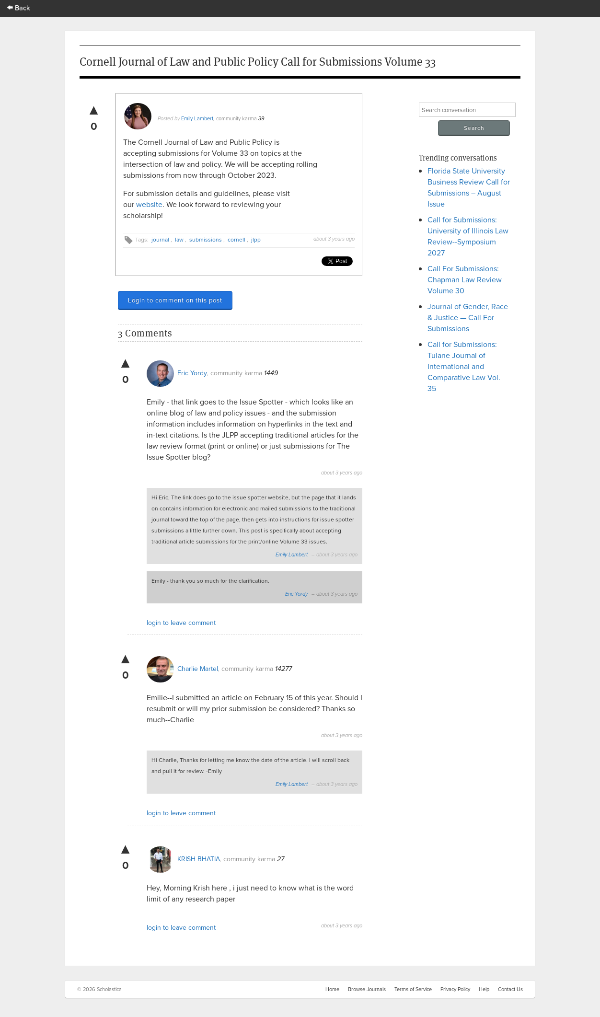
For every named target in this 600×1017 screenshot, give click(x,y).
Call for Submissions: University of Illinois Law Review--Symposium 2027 (467, 236)
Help (484, 989)
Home (332, 989)
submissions (205, 239)
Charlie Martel (197, 668)
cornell (236, 239)
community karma (236, 118)
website (149, 204)
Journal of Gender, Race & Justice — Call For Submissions (467, 317)
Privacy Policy (455, 989)
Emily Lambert (197, 118)
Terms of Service (413, 989)
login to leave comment (181, 622)
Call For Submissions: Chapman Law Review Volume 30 (464, 279)
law (179, 239)
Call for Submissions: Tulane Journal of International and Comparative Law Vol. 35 (463, 366)
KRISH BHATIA (198, 859)
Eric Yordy (192, 373)
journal (160, 239)
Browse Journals (367, 989)
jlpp (256, 239)
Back (18, 7)
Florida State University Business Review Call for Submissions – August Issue (468, 187)
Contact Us (510, 989)
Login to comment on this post (175, 300)
